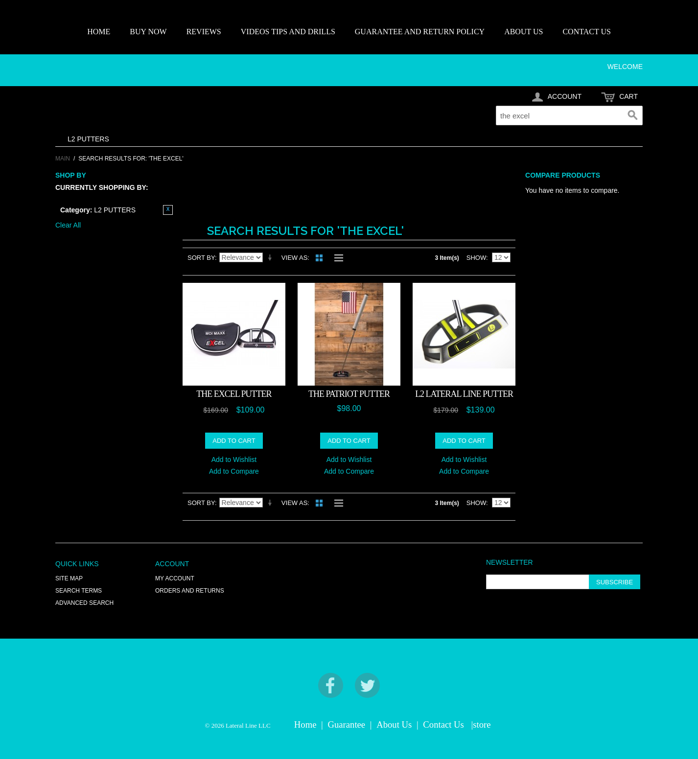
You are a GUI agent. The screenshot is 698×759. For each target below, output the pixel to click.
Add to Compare (234, 471)
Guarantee (347, 724)
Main (62, 158)
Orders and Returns (189, 590)
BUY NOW (148, 31)
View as (294, 257)
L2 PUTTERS (88, 139)
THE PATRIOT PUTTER (349, 394)
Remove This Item (168, 210)
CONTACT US (586, 31)
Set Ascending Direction (271, 258)
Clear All (68, 225)
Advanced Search (84, 602)
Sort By (201, 257)
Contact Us (443, 724)
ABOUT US (523, 31)
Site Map (69, 578)
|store (480, 724)
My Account (174, 578)
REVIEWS (203, 31)
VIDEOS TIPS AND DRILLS (288, 31)
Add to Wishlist (234, 459)
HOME (98, 31)
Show (476, 257)
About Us (394, 724)
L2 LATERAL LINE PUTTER (464, 394)
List (336, 258)
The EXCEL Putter (233, 394)
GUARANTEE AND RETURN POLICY (420, 31)
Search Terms (78, 590)
